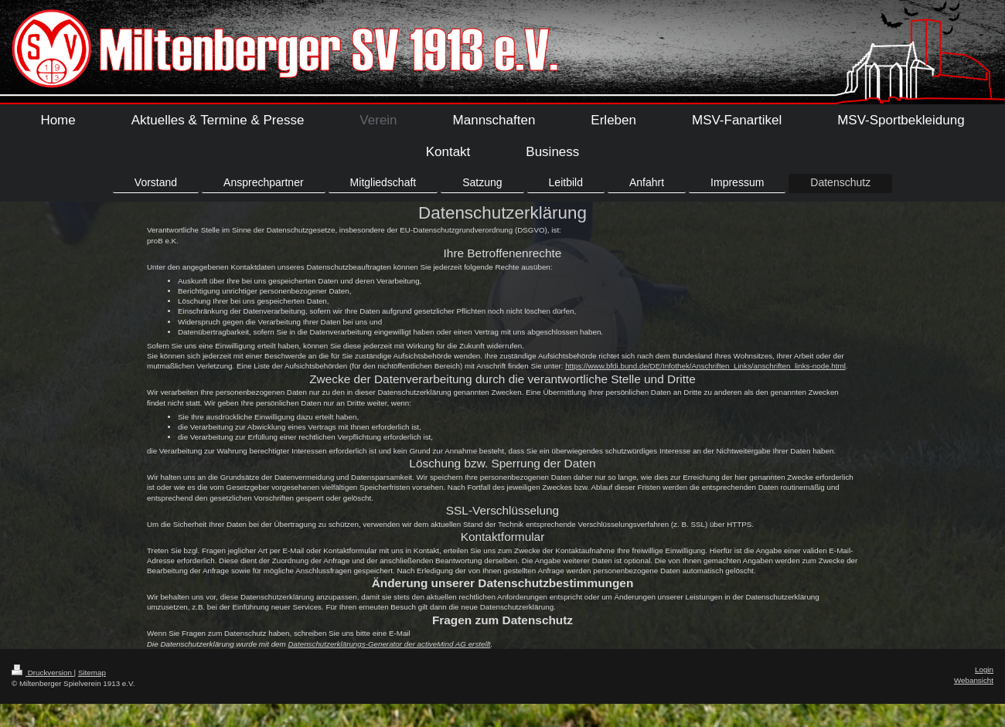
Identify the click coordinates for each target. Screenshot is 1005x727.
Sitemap (92, 672)
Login (984, 669)
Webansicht (973, 680)
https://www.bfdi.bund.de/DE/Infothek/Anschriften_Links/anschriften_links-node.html (705, 366)
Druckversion (43, 672)
